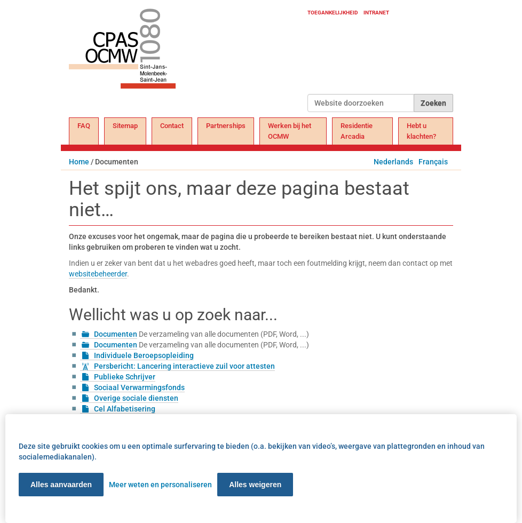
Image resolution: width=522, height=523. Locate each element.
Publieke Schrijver (124, 377)
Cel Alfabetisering (124, 409)
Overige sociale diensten (136, 398)
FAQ (83, 126)
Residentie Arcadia (357, 131)
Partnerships (226, 126)
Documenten (115, 334)
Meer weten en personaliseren (160, 484)
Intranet (376, 12)
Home (79, 161)
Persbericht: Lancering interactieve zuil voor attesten (184, 366)
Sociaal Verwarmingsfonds (139, 387)
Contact (172, 126)
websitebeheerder (98, 274)
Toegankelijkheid (332, 12)
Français (433, 161)
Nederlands (393, 161)
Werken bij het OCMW (289, 131)
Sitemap (125, 126)
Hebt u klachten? (421, 131)
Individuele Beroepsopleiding (144, 355)
